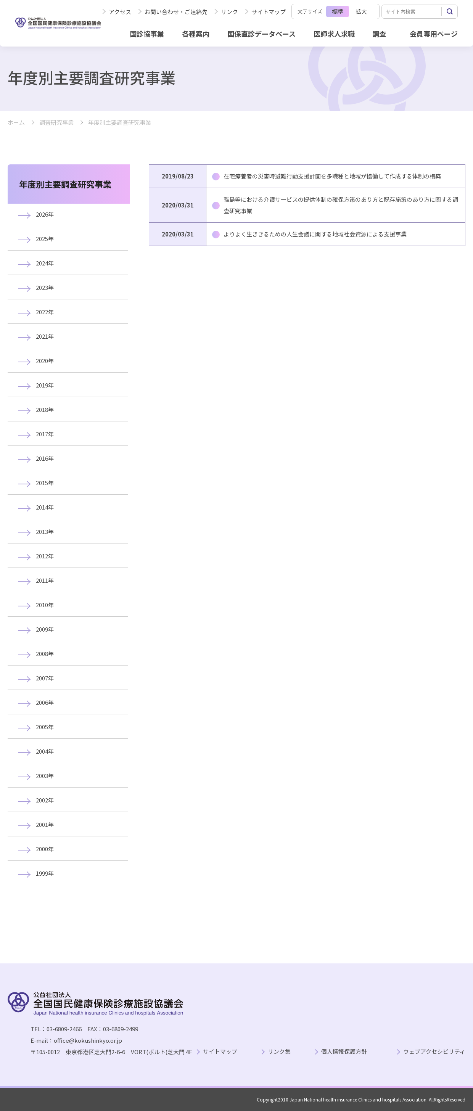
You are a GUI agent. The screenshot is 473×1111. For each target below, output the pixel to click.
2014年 (45, 507)
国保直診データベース (261, 34)
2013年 (45, 531)
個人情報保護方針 (344, 1051)
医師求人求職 (334, 34)
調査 (379, 34)
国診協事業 (147, 34)
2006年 (45, 702)
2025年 (45, 239)
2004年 (45, 751)
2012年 (45, 556)
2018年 (45, 409)
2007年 (45, 678)
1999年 (45, 873)
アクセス (120, 12)
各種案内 (195, 34)
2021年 (45, 336)
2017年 (45, 434)
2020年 (45, 361)
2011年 (45, 580)
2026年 (45, 214)
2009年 (45, 629)
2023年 (45, 287)
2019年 (45, 385)
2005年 (45, 727)
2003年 (45, 776)
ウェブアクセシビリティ (434, 1051)
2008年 (45, 654)
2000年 (45, 849)
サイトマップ (268, 12)
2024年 (45, 263)
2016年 (45, 458)
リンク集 (279, 1051)
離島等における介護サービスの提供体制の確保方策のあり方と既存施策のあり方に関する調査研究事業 (341, 205)
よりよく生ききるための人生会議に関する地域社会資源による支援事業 (315, 234)
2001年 (45, 824)
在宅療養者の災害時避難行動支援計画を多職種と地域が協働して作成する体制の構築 (332, 176)
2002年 (45, 800)
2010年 (45, 605)
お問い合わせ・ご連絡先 (176, 12)
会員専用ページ (434, 34)
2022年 (45, 312)
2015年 (45, 483)
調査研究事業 (56, 122)
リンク (229, 12)
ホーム (16, 122)
